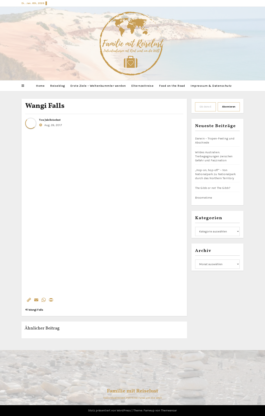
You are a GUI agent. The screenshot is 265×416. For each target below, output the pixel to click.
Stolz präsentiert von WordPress (110, 410)
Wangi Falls (45, 106)
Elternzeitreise (142, 85)
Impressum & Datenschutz (211, 85)
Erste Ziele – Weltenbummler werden (98, 85)
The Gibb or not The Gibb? (213, 188)
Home (40, 85)
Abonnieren (228, 106)
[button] (23, 85)
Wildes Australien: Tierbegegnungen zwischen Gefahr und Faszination (214, 156)
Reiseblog (57, 85)
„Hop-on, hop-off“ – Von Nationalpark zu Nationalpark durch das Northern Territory (215, 174)
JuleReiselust (53, 120)
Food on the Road (172, 85)
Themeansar (169, 410)
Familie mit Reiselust (132, 391)
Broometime (203, 197)
